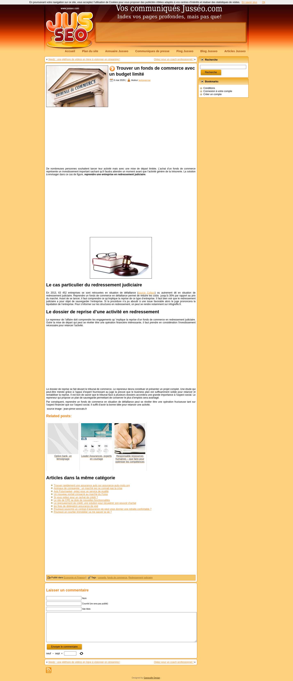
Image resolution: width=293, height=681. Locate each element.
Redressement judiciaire (140, 577)
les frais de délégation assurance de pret (76, 506)
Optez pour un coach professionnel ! (173, 59)
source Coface (146, 292)
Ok (263, 2)
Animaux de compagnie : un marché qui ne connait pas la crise (88, 488)
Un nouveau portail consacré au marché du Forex (81, 494)
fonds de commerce (117, 577)
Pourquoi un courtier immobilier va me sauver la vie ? (83, 511)
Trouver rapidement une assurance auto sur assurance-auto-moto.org (92, 485)
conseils (102, 577)
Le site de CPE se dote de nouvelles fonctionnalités (82, 500)
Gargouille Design (152, 678)
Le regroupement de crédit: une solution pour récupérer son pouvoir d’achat (95, 503)
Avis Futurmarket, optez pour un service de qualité (81, 491)
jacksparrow (144, 80)
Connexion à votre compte (217, 91)
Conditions (209, 88)
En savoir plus (249, 2)
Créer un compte (212, 94)
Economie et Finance (74, 577)
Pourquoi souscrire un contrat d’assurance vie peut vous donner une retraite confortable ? (102, 509)
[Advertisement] (170, 32)
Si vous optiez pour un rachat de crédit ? (76, 497)
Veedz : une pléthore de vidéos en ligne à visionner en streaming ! (84, 59)
